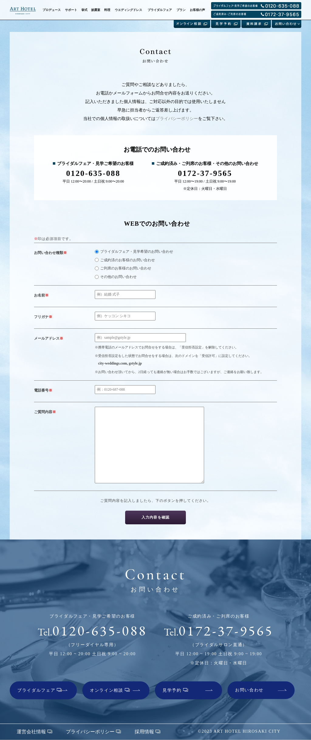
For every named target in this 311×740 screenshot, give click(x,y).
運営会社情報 (34, 731)
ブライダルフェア (39, 690)
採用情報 (147, 731)
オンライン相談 (110, 690)
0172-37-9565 (219, 631)
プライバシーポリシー (177, 118)
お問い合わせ (249, 690)
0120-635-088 (92, 631)
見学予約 (175, 690)
